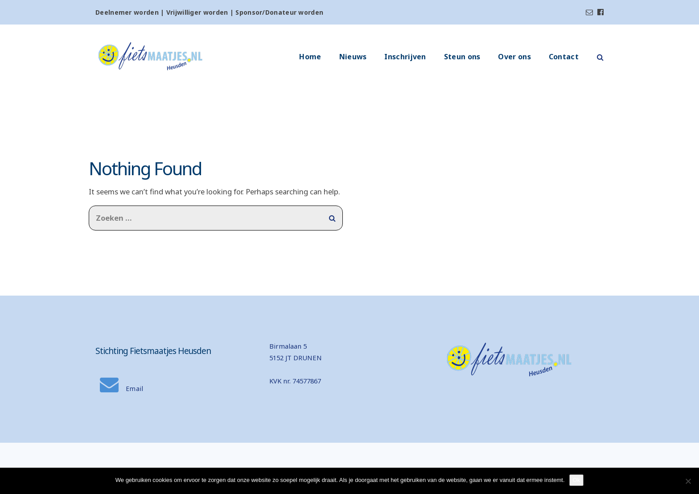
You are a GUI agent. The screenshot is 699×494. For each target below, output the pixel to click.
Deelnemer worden (127, 12)
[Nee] (687, 481)
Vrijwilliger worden (197, 12)
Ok (576, 480)
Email (122, 388)
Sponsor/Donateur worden (279, 12)
